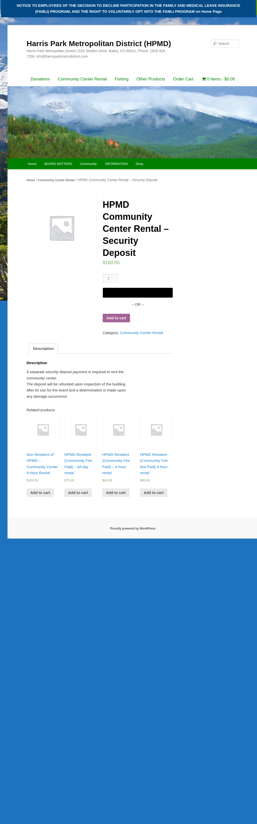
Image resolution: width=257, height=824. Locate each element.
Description (43, 348)
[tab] (43, 348)
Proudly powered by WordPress (132, 528)
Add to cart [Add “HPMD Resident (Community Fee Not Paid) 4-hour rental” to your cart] (154, 492)
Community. (88, 164)
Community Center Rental (82, 79)
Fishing (121, 79)
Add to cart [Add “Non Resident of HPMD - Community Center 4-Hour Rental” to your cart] (40, 492)
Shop (139, 164)
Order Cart (183, 79)
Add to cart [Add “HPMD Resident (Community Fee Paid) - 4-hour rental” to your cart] (116, 492)
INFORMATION (116, 164)
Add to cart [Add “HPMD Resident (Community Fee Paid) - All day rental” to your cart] (78, 492)
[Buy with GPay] (138, 293)
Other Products (151, 79)
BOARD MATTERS (58, 164)
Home (32, 164)
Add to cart (116, 318)
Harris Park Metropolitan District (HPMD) (99, 43)
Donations (40, 79)
